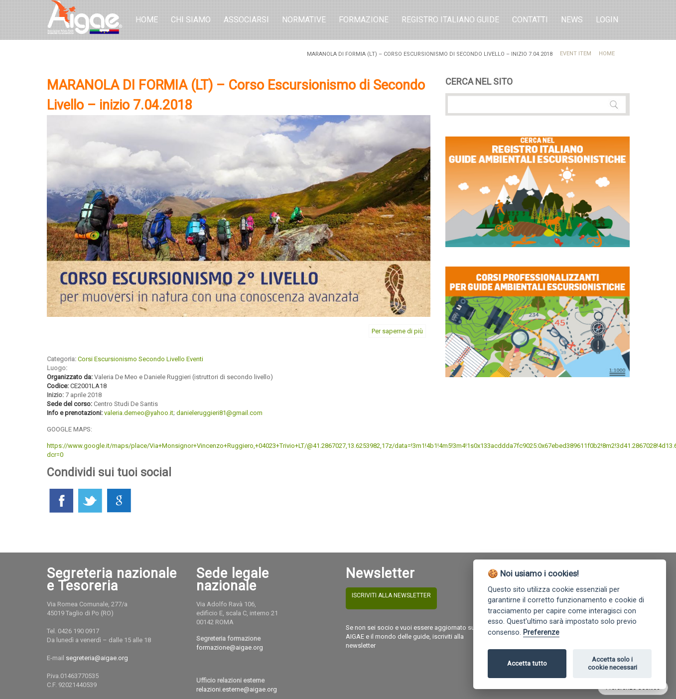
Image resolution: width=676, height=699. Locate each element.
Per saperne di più (397, 331)
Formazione (364, 19)
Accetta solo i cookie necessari (612, 663)
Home (146, 19)
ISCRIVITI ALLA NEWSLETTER (391, 595)
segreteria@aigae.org (97, 658)
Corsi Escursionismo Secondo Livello (131, 359)
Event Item (575, 53)
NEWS (572, 19)
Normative (304, 19)
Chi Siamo (191, 19)
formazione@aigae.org (229, 647)
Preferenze (541, 632)
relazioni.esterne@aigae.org (236, 689)
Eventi (194, 359)
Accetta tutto (527, 663)
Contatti (530, 19)
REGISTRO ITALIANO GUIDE (450, 19)
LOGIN (607, 19)
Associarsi (246, 19)
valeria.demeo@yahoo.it (138, 413)
